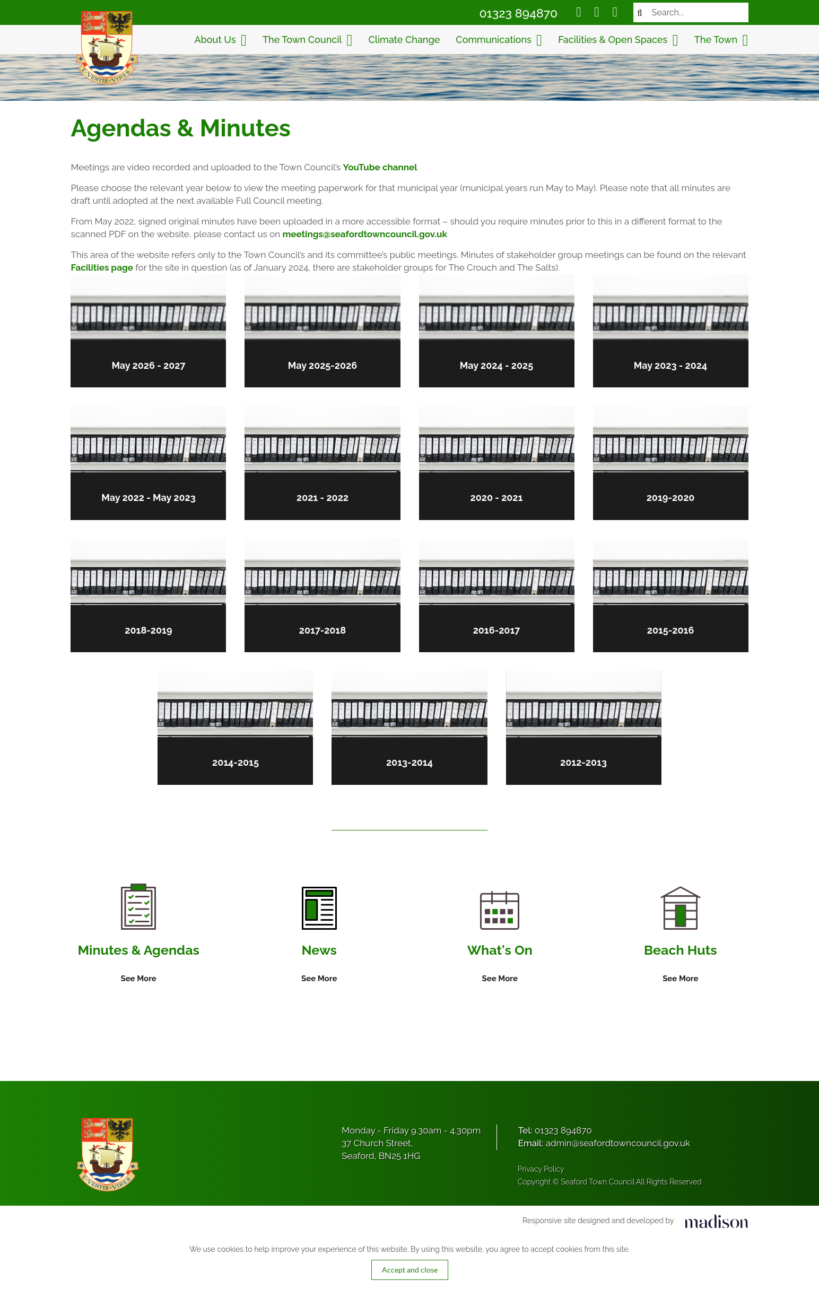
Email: (604, 1144)
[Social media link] (579, 13)
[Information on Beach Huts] (681, 937)
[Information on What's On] (500, 939)
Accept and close (410, 1270)
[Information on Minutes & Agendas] (137, 935)
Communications (500, 40)
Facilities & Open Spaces (619, 40)
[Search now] (641, 12)
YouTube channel (379, 167)
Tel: (555, 1131)
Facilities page (101, 267)
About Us (221, 40)
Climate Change (405, 39)
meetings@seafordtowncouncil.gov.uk (364, 234)
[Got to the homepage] (106, 47)
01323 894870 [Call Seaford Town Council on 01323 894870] (519, 13)
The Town (722, 40)
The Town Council (309, 40)
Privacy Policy (541, 1170)
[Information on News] (318, 936)
